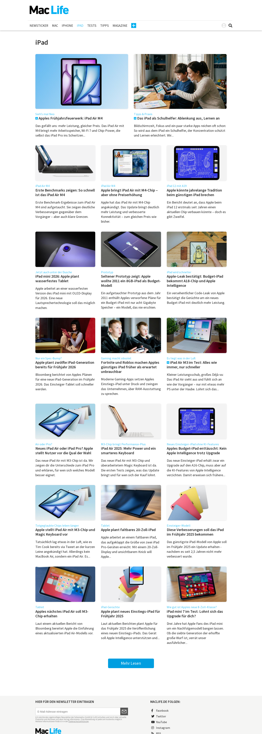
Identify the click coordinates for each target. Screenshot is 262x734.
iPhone (67, 25)
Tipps (104, 25)
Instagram (160, 728)
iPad (80, 25)
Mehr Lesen (131, 663)
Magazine (120, 25)
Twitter (158, 716)
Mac (55, 25)
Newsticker (39, 25)
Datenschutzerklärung (78, 721)
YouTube (159, 722)
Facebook (159, 710)
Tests (91, 25)
